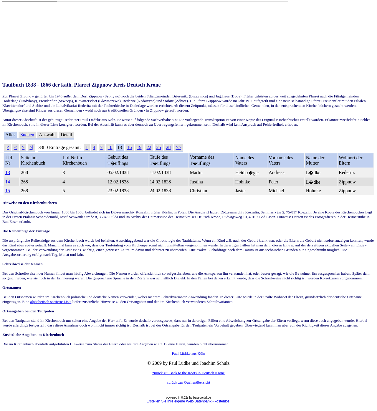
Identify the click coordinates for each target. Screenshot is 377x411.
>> (178, 147)
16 (129, 147)
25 (158, 147)
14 (7, 181)
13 (7, 172)
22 (149, 147)
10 (110, 147)
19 (139, 147)
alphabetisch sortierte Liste (50, 301)
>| (31, 147)
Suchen (27, 134)
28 (168, 147)
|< (7, 147)
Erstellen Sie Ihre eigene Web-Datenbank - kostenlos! (188, 401)
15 (7, 190)
